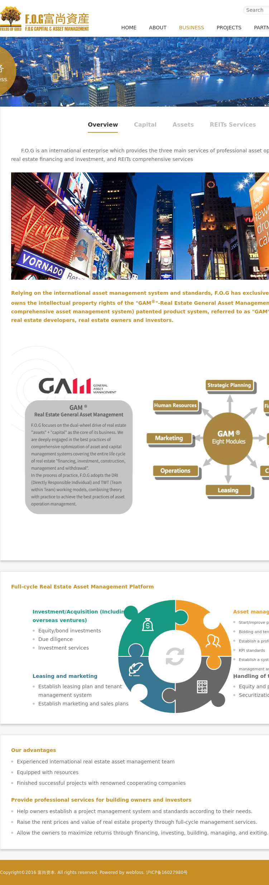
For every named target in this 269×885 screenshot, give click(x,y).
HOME (128, 27)
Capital (145, 124)
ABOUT (158, 27)
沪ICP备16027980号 (167, 872)
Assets (183, 124)
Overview (103, 124)
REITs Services (233, 124)
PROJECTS (229, 27)
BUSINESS (191, 27)
